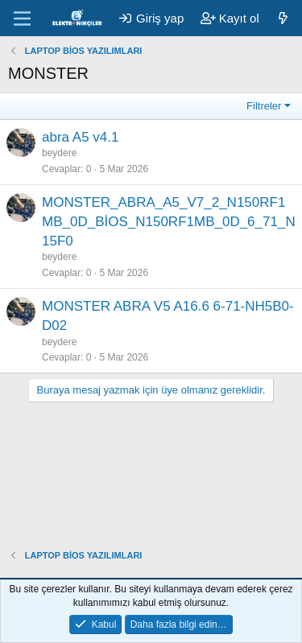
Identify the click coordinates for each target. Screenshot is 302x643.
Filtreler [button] (263, 106)
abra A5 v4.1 (80, 137)
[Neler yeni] (283, 18)
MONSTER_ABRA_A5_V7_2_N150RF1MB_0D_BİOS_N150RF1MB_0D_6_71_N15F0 (169, 222)
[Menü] (22, 18)
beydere (59, 153)
